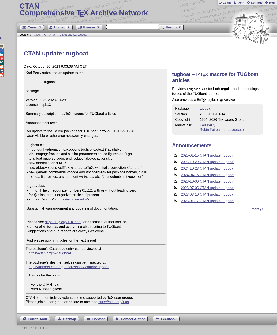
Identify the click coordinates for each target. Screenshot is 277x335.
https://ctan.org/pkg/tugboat (50, 253)
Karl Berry (207, 124)
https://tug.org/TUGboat (63, 222)
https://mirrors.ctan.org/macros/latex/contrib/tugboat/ (69, 267)
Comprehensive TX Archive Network (146, 10)
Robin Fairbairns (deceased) (222, 129)
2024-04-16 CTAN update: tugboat (207, 174)
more (256, 208)
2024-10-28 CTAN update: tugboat (207, 167)
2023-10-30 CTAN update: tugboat (207, 180)
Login (227, 2)
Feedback (169, 319)
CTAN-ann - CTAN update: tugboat (65, 34)
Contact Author (133, 319)
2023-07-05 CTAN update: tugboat (207, 187)
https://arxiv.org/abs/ (72, 199)
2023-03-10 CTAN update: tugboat (207, 193)
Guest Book (37, 319)
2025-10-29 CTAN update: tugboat (207, 161)
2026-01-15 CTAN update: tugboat (207, 154)
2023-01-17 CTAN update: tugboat (207, 200)
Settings (257, 2)
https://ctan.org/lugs (113, 302)
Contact (98, 319)
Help (272, 2)
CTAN (37, 34)
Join (241, 2)
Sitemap (69, 319)
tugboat (205, 107)
